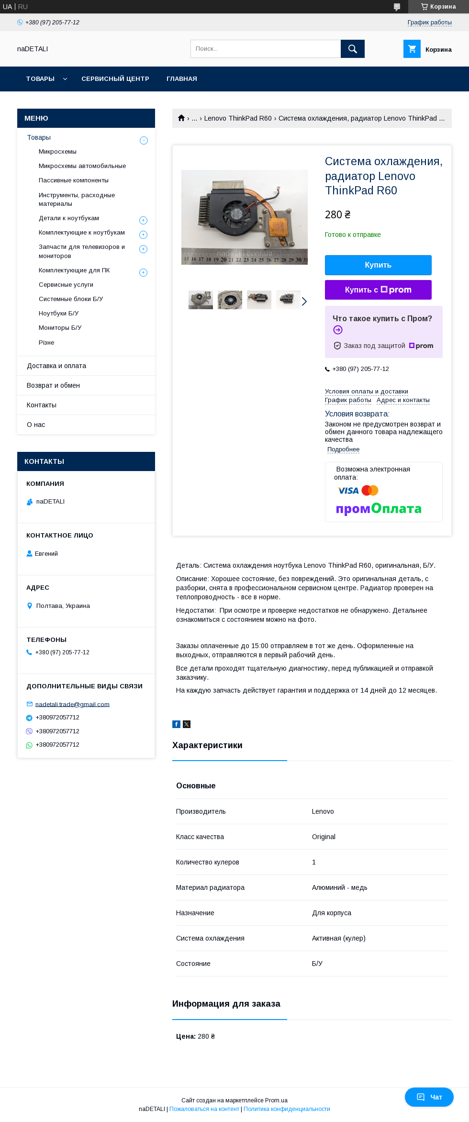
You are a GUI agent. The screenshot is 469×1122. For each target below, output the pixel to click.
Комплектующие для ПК (74, 270)
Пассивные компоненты (74, 180)
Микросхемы (58, 151)
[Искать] (353, 49)
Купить (378, 265)
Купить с (378, 290)
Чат (429, 1097)
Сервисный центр (115, 78)
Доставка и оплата (56, 366)
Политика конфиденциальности (287, 1109)
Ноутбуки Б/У (58, 313)
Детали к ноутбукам (69, 218)
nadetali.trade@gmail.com (72, 703)
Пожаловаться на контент (204, 1109)
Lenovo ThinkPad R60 (238, 118)
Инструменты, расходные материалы (77, 199)
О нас (36, 424)
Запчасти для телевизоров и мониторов (82, 251)
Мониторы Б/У (60, 327)
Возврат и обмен (53, 385)
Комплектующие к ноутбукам (82, 232)
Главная (182, 78)
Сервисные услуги (66, 284)
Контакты (41, 405)
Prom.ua (276, 1100)
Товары (40, 78)
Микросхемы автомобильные (82, 165)
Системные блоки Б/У (71, 299)
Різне (46, 342)
